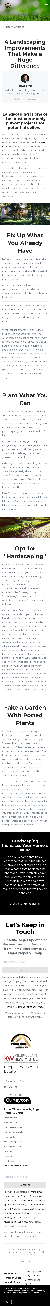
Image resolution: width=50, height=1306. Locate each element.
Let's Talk (8, 1151)
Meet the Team (10, 1122)
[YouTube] (10, 1087)
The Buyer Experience (13, 1141)
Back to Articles (15, 26)
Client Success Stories (13, 1127)
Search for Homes (12, 1117)
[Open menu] (46, 5)
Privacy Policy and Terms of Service (24, 1006)
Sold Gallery (9, 1161)
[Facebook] (5, 1087)
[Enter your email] (27, 962)
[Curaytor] (17, 1102)
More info (8, 1294)
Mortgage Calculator (13, 1156)
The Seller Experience (13, 1146)
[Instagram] (16, 1087)
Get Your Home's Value (14, 1132)
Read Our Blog (10, 1137)
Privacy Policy (25, 1261)
